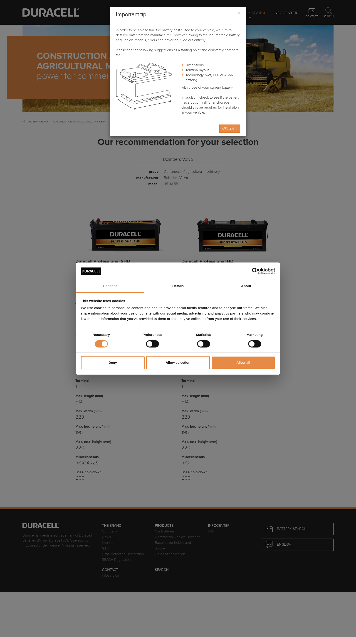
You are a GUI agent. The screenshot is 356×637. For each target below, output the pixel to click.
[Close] (238, 13)
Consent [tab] (110, 286)
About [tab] (246, 286)
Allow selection (178, 363)
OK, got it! (229, 128)
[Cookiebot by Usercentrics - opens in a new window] (255, 271)
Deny (113, 363)
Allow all (243, 363)
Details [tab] (178, 286)
